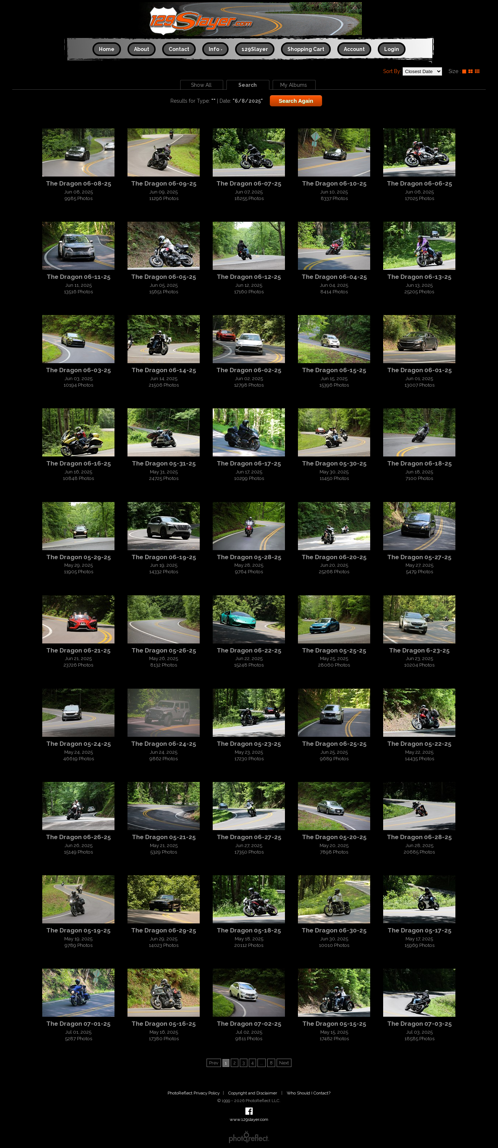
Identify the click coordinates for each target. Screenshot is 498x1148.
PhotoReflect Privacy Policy (194, 1093)
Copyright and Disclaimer (253, 1093)
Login (391, 49)
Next (284, 1063)
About (141, 49)
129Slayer (255, 49)
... (261, 1063)
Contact (179, 49)
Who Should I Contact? (308, 1093)
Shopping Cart (305, 49)
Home (106, 49)
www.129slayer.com (249, 21)
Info (216, 49)
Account (354, 49)
